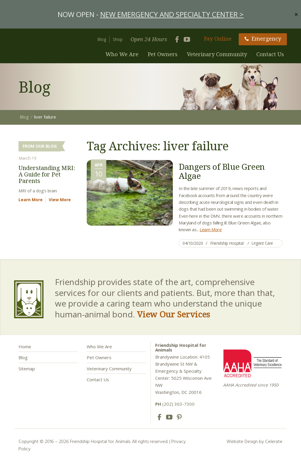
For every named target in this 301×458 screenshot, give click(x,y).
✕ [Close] (296, 14)
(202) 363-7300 (175, 404)
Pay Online (218, 38)
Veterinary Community (217, 54)
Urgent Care (262, 243)
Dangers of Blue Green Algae (222, 171)
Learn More (211, 229)
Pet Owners (163, 54)
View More (60, 199)
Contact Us (270, 54)
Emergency (263, 38)
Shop (118, 39)
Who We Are (122, 54)
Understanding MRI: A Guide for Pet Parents (47, 174)
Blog (101, 39)
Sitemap (27, 369)
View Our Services (173, 314)
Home (25, 346)
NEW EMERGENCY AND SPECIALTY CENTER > (172, 14)
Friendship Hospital (227, 243)
